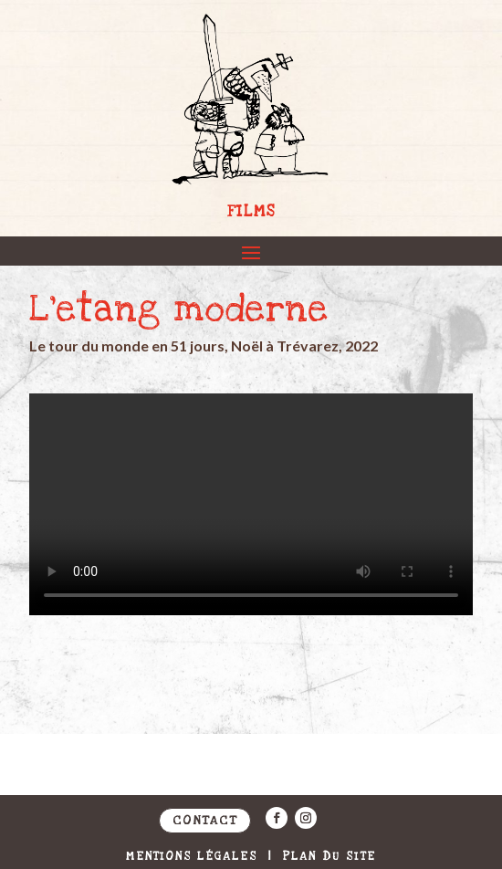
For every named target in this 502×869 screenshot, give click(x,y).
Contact (205, 820)
